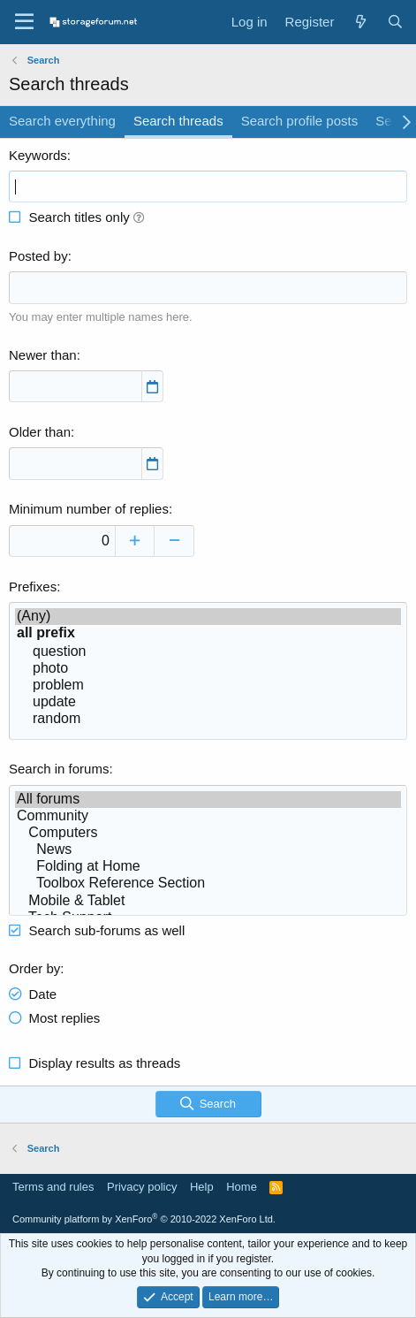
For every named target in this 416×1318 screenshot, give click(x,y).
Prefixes (33, 586)
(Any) (208, 616)
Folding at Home (208, 866)
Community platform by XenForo (144, 1219)
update (208, 702)
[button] (139, 217)
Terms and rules (53, 1186)
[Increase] (135, 541)
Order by (34, 968)
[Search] (395, 21)
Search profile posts (300, 120)
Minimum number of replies (89, 508)
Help (202, 1186)
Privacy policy (142, 1186)
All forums (208, 799)
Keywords (38, 155)
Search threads (178, 120)
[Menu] (24, 22)
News (208, 850)
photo (208, 668)
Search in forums (59, 768)
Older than (40, 431)
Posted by (38, 255)
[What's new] (360, 21)
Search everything (62, 120)
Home (241, 1186)
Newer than (43, 354)
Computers (208, 833)
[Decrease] (174, 541)
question (208, 652)
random (208, 719)
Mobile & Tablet (208, 901)
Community (208, 816)
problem (208, 685)
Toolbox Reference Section (208, 883)
